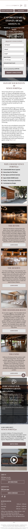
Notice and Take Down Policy (8, 526)
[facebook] (2, 496)
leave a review (12, 405)
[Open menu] (25, 5)
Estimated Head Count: (9, 63)
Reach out (12, 140)
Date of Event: (7, 57)
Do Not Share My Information (13, 524)
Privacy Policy (3, 524)
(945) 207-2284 (5, 489)
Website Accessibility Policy (20, 526)
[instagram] (5, 496)
